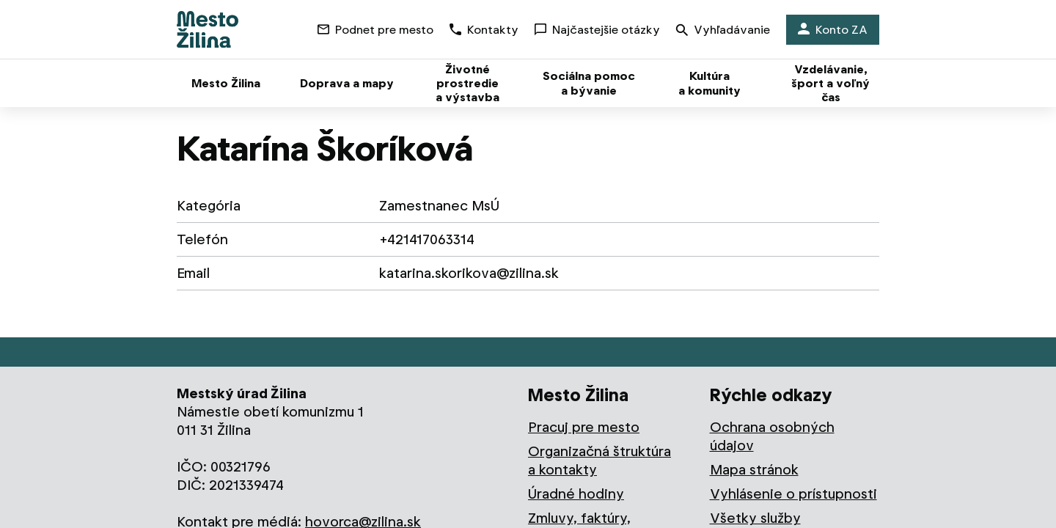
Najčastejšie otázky (597, 29)
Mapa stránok (754, 470)
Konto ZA (833, 30)
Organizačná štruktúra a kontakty (599, 460)
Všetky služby (755, 518)
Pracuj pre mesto (583, 427)
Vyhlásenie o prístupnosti (793, 494)
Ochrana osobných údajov (772, 436)
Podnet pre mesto (375, 29)
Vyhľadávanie (723, 31)
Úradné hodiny (576, 494)
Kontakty (484, 29)
